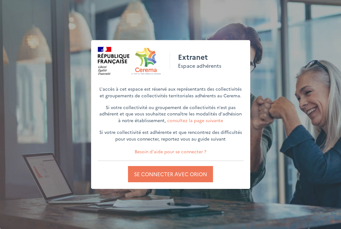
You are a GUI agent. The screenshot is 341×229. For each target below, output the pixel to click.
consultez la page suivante (195, 120)
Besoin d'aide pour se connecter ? (170, 151)
